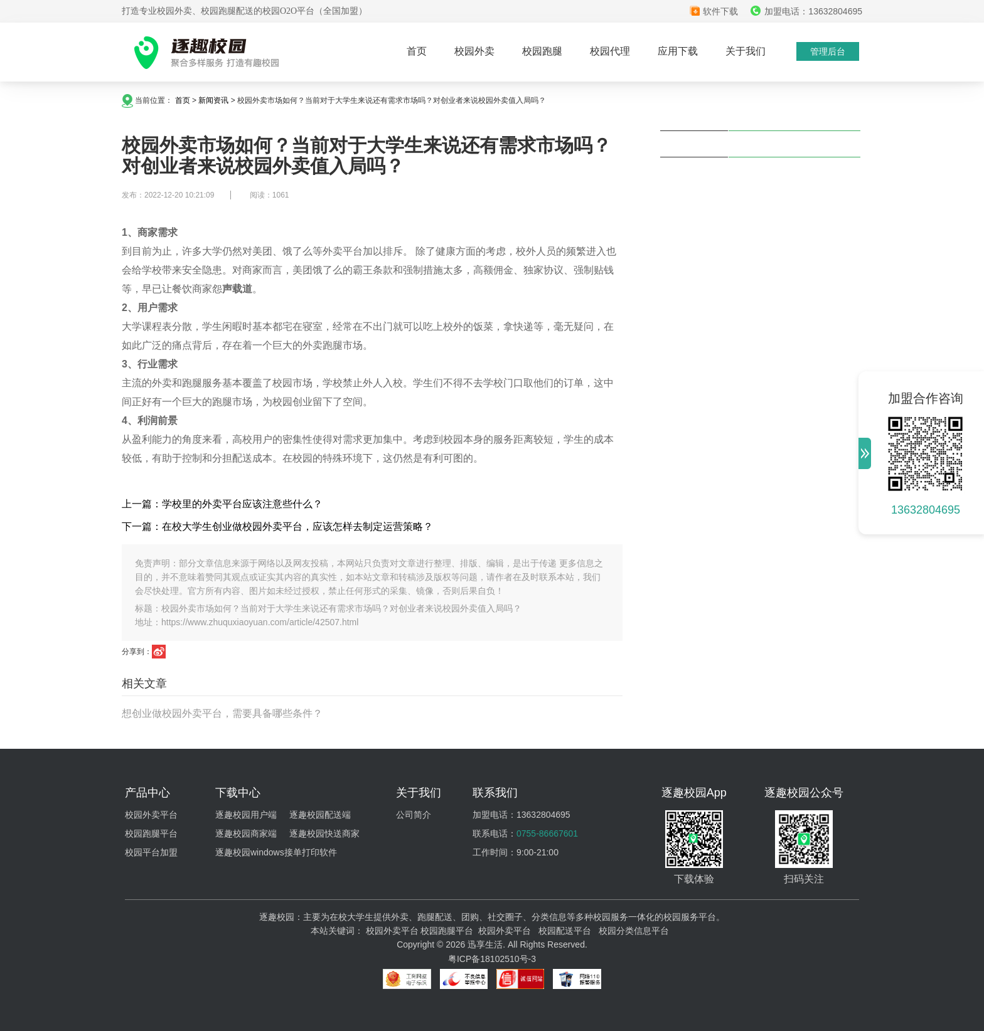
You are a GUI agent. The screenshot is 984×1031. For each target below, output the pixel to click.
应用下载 (678, 51)
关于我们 (745, 51)
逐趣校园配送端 (320, 815)
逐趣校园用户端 (246, 815)
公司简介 (413, 815)
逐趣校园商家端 (246, 833)
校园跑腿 (542, 51)
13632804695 (925, 510)
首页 (417, 51)
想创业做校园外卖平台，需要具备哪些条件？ (222, 713)
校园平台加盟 (151, 852)
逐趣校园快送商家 (324, 833)
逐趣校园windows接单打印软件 (276, 852)
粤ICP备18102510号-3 (492, 959)
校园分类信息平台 (634, 931)
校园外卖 (474, 51)
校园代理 (610, 51)
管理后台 (827, 51)
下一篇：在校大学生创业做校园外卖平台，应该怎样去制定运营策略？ (277, 526)
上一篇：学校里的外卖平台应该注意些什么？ (222, 504)
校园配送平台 (564, 931)
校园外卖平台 (151, 815)
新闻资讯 (213, 100)
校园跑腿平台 (151, 833)
